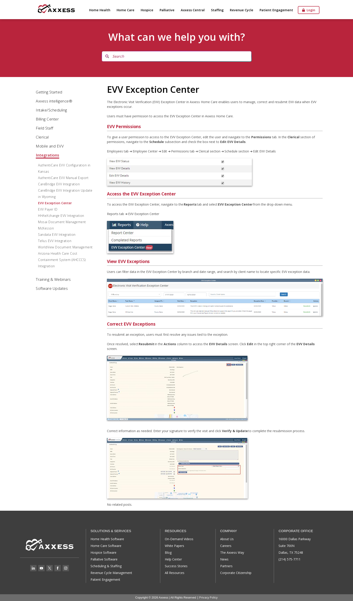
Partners (226, 566)
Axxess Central (193, 10)
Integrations (47, 155)
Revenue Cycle (241, 10)
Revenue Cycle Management (111, 573)
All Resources (174, 573)
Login (308, 10)
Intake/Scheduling (51, 110)
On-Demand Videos (179, 539)
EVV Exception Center (55, 203)
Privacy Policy (208, 597)
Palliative (167, 10)
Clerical (42, 137)
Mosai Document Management (62, 222)
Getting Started (49, 92)
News (224, 559)
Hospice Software (103, 552)
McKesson (46, 228)
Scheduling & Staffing (106, 566)
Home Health (99, 10)
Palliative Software (104, 559)
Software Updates (52, 288)
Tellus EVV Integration (54, 241)
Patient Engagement (276, 10)
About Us (227, 539)
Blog (168, 552)
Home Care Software (106, 546)
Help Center (173, 559)
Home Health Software (107, 539)
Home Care (125, 10)
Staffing (217, 10)
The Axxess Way (232, 552)
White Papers (174, 546)
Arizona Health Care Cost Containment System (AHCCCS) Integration (62, 259)
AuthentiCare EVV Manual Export (63, 178)
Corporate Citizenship (235, 573)
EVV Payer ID (47, 209)
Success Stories (176, 566)
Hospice (147, 10)
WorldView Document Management (65, 247)
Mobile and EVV (50, 146)
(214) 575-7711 (289, 559)
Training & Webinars (53, 279)
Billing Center (47, 119)
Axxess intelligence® (54, 101)
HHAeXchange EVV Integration (61, 215)
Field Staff (44, 128)
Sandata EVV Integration (57, 234)
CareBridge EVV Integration (59, 184)
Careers (225, 546)
